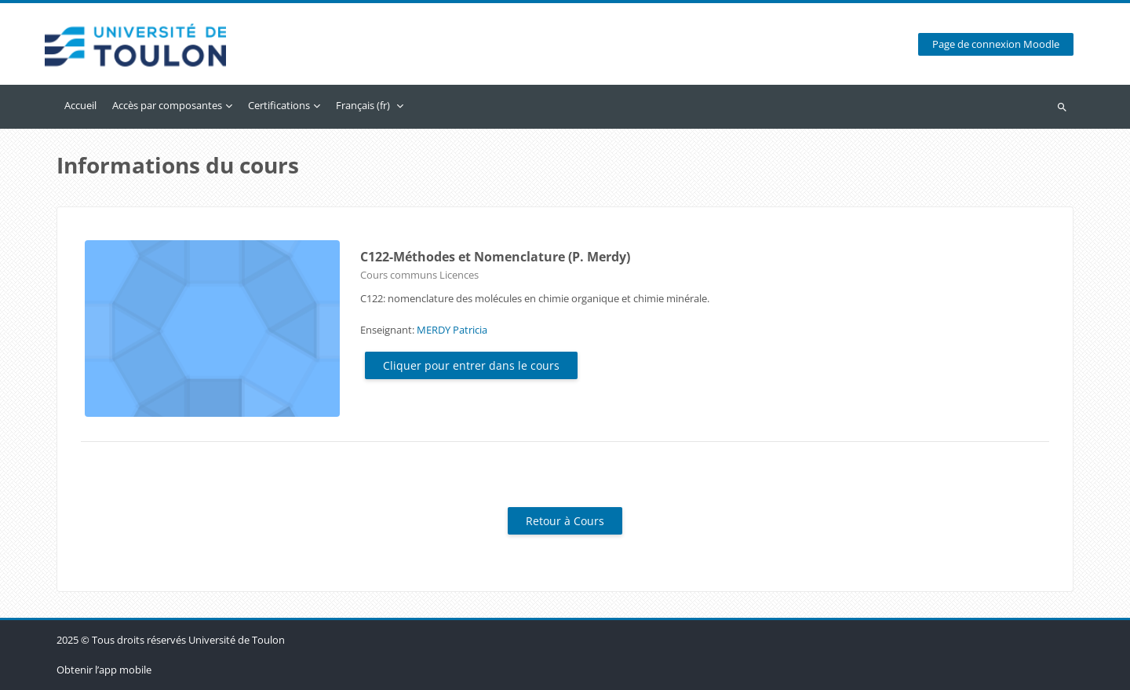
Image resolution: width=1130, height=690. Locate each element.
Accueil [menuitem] (80, 105)
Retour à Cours (565, 520)
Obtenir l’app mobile (103, 670)
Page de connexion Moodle (995, 44)
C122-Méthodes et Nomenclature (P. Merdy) (495, 256)
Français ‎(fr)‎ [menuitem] (363, 105)
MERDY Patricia (452, 330)
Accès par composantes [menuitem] (167, 105)
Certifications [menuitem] (279, 105)
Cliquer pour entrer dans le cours (471, 365)
